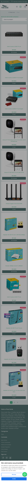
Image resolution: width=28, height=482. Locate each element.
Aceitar (14, 478)
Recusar (14, 474)
